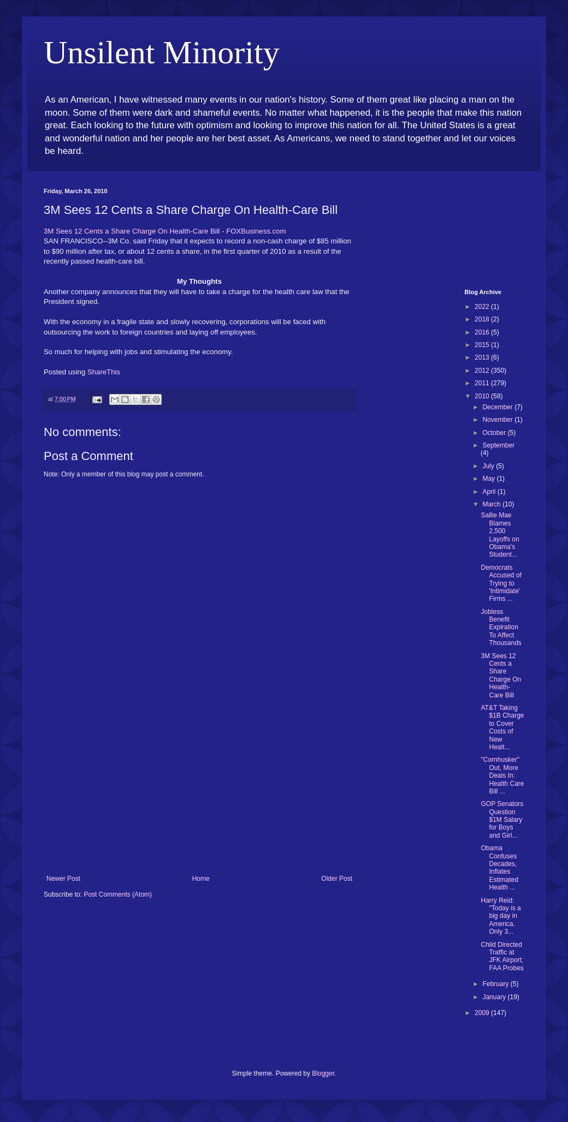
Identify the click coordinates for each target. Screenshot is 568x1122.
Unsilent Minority (162, 52)
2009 (483, 1013)
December (498, 407)
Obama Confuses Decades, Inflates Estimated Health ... (499, 867)
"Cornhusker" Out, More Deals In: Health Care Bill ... (502, 775)
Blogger (323, 1073)
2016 (483, 332)
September (498, 445)
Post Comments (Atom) (118, 894)
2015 (483, 345)
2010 (483, 396)
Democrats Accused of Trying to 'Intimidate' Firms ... (501, 583)
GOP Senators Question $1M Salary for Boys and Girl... (502, 819)
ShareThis (103, 372)
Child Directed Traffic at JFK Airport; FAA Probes (502, 956)
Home (201, 878)
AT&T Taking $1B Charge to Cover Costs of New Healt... (502, 727)
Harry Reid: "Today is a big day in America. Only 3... (500, 916)
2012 (483, 370)
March (492, 504)
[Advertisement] (199, 793)
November (498, 419)
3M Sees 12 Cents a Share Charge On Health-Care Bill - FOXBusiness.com (165, 231)
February (496, 984)
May (489, 478)
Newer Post (63, 878)
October (494, 433)
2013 (483, 357)
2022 (483, 307)
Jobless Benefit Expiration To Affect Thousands (501, 627)
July (489, 466)
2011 (483, 383)
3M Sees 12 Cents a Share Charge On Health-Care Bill (501, 675)
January (494, 997)
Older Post (336, 878)
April (489, 492)
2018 (483, 319)
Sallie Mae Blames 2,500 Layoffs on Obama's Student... (500, 534)
